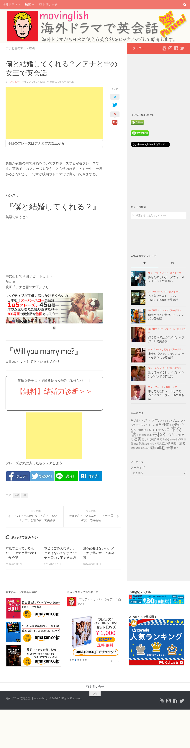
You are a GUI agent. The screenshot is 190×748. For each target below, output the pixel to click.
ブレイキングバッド (158, 368)
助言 (146, 430)
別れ (140, 430)
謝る (182, 443)
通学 (143, 448)
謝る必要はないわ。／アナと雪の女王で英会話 (98, 553)
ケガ (144, 420)
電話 (153, 448)
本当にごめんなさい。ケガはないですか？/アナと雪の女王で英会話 (60, 553)
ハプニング (176, 420)
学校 (144, 434)
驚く (176, 448)
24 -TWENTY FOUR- (157, 291)
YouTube (152, 310)
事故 (159, 425)
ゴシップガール (167, 329)
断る (160, 439)
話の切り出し (170, 443)
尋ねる (159, 434)
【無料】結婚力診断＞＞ (54, 391)
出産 (172, 425)
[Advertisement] (54, 113)
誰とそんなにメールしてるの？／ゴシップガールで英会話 (166, 395)
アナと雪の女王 (16, 48)
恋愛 (137, 439)
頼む (25, 495)
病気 (180, 439)
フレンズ (163, 310)
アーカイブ (138, 467)
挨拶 (153, 439)
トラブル (155, 420)
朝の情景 (174, 439)
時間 (166, 439)
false (111, 661)
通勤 (138, 448)
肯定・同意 (156, 443)
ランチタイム (148, 424)
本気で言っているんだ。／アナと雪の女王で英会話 (21, 553)
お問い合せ (48, 4)
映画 (28, 4)
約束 (141, 443)
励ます (153, 430)
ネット (165, 421)
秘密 (136, 443)
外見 (139, 435)
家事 (149, 434)
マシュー (14, 81)
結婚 (17, 495)
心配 (171, 434)
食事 (169, 448)
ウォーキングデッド (158, 273)
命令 (161, 430)
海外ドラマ (10, 4)
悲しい (146, 439)
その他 (135, 420)
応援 (178, 435)
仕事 (165, 425)
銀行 (147, 448)
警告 (133, 448)
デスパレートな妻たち (159, 349)
